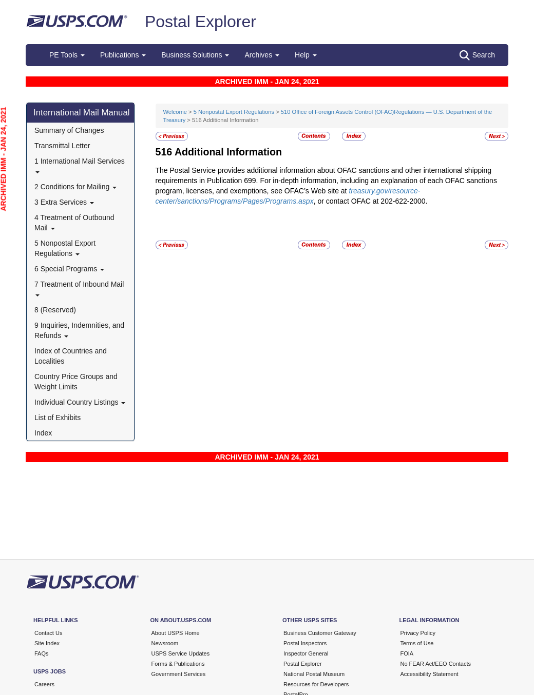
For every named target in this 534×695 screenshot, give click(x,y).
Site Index (47, 643)
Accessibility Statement (429, 674)
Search (477, 55)
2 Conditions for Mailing (75, 187)
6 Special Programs (69, 269)
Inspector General (305, 653)
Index (43, 433)
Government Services (178, 674)
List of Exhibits (57, 417)
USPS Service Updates (180, 653)
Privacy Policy (417, 633)
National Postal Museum (314, 674)
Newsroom (165, 643)
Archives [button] (261, 55)
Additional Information (228, 151)
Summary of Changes (69, 130)
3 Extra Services (64, 202)
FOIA (407, 653)
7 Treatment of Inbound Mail (79, 288)
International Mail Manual (81, 112)
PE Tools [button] (67, 55)
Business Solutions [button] (195, 55)
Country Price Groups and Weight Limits (76, 381)
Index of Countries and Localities (70, 356)
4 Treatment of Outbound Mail (74, 222)
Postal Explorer (200, 21)
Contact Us (48, 633)
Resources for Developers (316, 684)
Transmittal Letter (62, 146)
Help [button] (306, 55)
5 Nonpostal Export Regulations (65, 248)
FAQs (41, 653)
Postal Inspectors (305, 643)
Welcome (176, 112)
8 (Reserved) (55, 310)
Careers (44, 684)
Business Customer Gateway (319, 633)
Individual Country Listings (79, 402)
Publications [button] (123, 55)
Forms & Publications (178, 664)
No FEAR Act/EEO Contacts (435, 664)
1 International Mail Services (79, 165)
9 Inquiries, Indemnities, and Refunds (79, 330)
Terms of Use (417, 643)
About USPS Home (175, 633)
